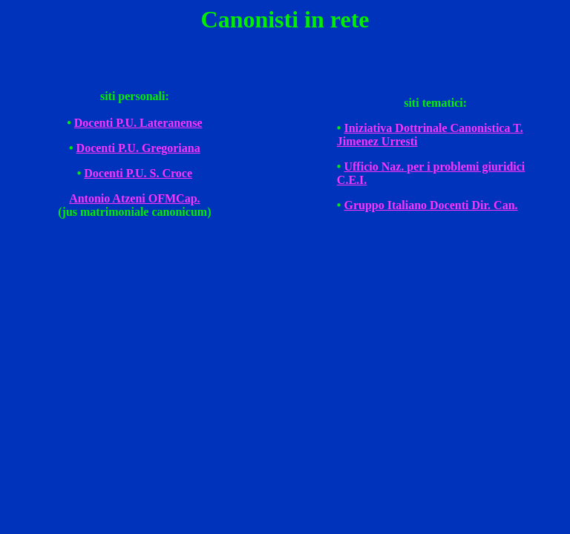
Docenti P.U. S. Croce (138, 173)
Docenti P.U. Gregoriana (138, 148)
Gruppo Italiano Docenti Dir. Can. (430, 205)
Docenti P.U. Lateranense (138, 122)
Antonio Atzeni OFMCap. (134, 198)
